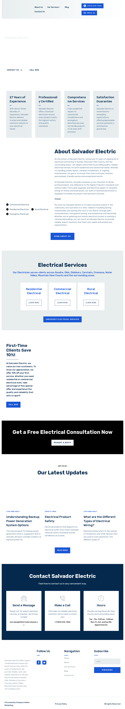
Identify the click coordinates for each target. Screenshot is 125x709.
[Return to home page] (15, 9)
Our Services (53, 7)
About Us (39, 7)
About (66, 662)
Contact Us (40, 12)
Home (66, 658)
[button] (93, 5)
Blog (67, 7)
